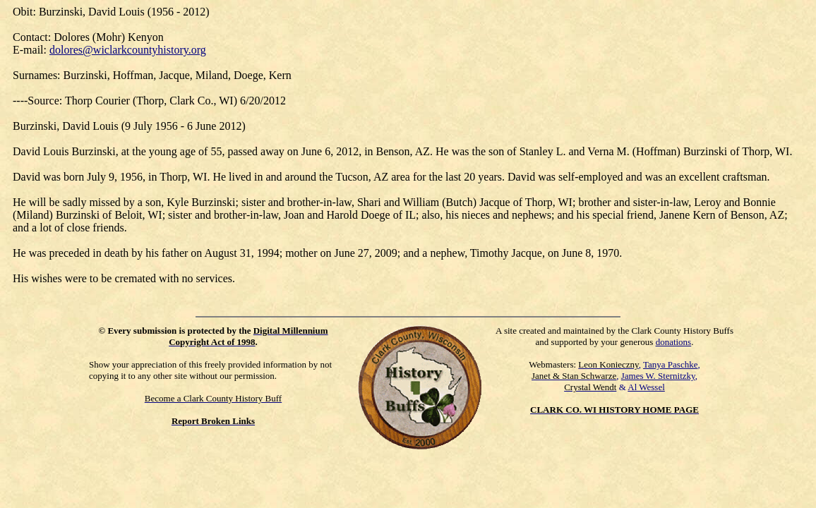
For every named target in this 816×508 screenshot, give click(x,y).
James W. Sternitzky (658, 375)
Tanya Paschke (670, 364)
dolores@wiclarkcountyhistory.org (127, 50)
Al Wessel (646, 387)
